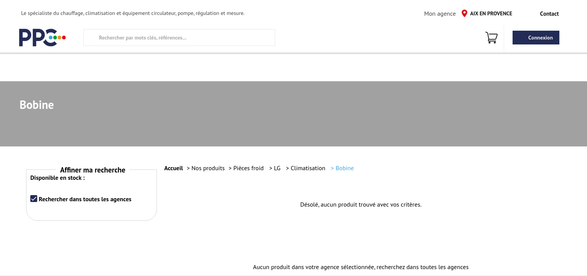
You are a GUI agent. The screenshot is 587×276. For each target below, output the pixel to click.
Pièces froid (249, 168)
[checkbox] (33, 198)
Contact (543, 13)
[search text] (179, 38)
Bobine (345, 168)
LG (278, 168)
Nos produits (208, 168)
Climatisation (309, 168)
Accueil (173, 168)
